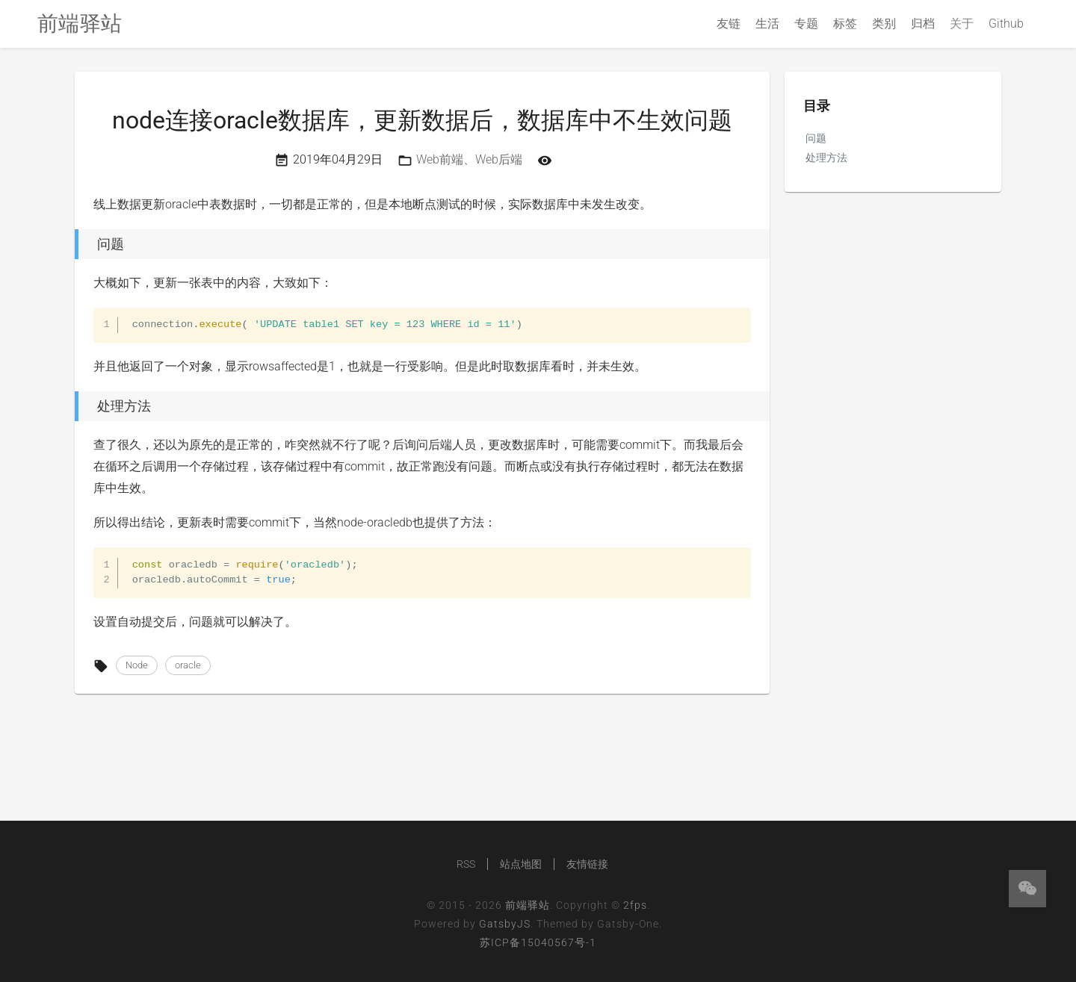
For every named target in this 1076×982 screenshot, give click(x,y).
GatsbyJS (505, 924)
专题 (806, 23)
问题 (816, 138)
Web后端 (498, 159)
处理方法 (826, 158)
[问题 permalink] (71, 244)
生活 (767, 23)
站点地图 (521, 864)
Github (1006, 23)
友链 (728, 23)
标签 (845, 23)
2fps (635, 905)
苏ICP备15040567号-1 (538, 942)
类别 (884, 23)
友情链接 (587, 864)
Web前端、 (445, 159)
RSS (466, 864)
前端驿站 (527, 905)
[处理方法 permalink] (71, 406)
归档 (923, 23)
